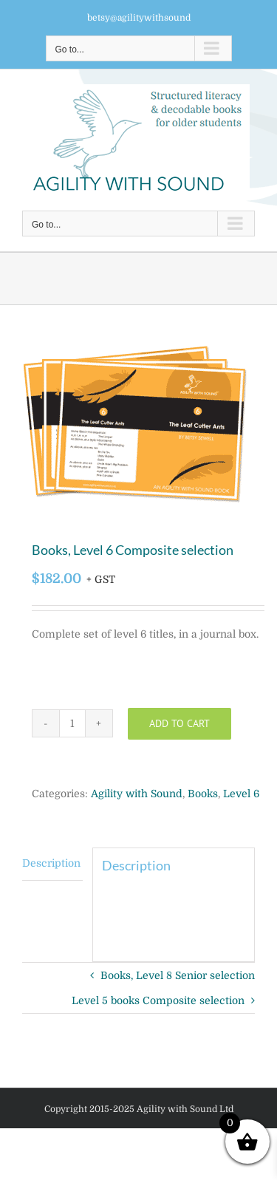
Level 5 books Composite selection (158, 1000)
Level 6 (241, 793)
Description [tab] (51, 863)
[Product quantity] (72, 723)
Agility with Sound (136, 793)
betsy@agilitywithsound (139, 18)
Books (203, 793)
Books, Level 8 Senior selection (177, 975)
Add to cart (179, 723)
